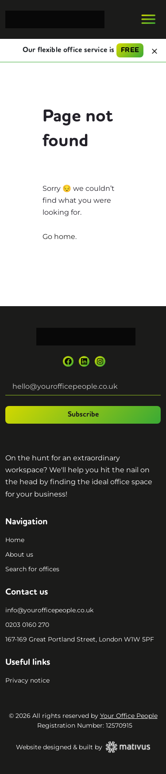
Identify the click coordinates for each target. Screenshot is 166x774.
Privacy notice (27, 680)
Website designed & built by (83, 747)
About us (19, 554)
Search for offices (32, 569)
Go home (58, 236)
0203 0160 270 (27, 625)
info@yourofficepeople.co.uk (49, 610)
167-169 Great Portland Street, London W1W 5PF (79, 639)
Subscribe (83, 414)
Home (14, 540)
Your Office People (129, 716)
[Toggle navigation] (148, 19)
